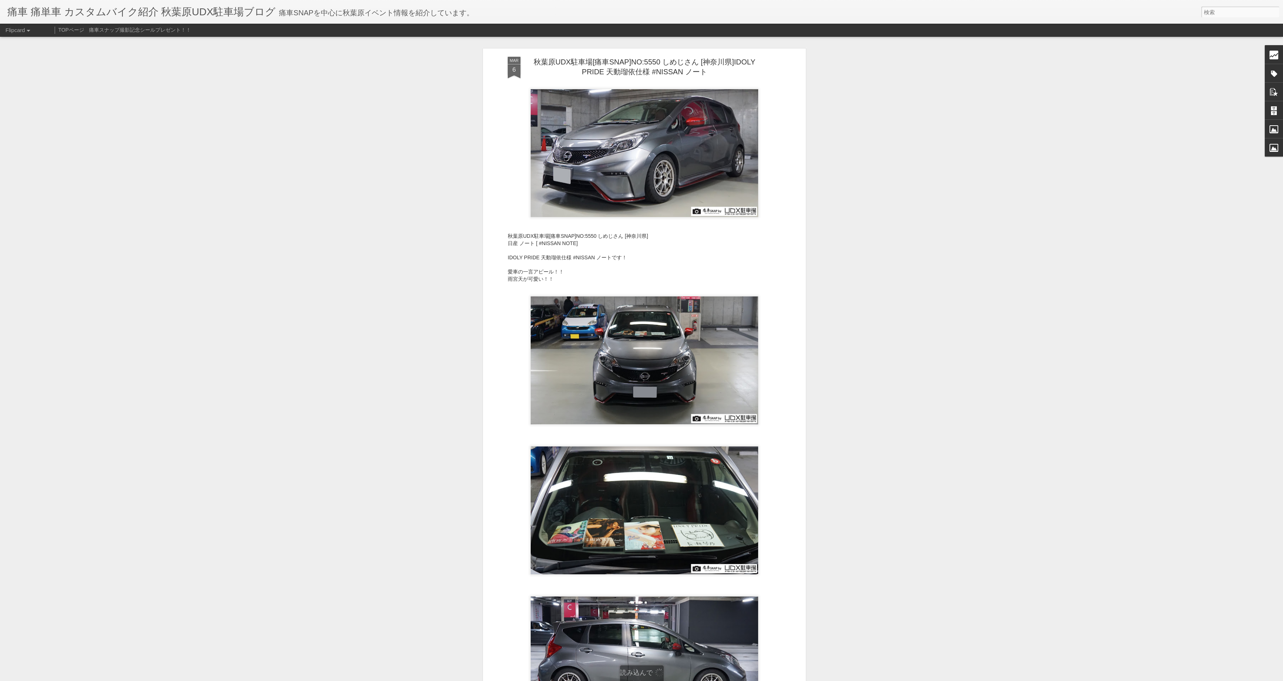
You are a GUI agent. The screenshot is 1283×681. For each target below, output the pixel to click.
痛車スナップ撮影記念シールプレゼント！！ (140, 30)
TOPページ (71, 30)
